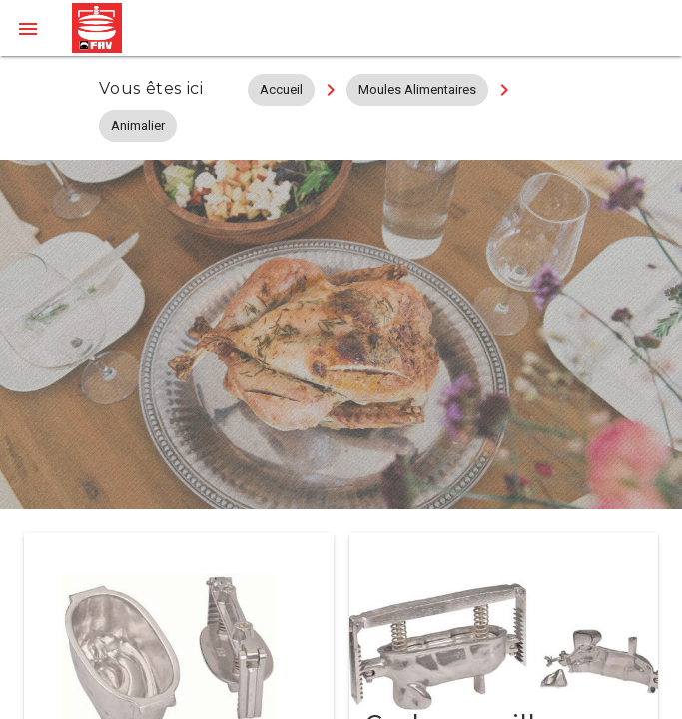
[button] (28, 28)
